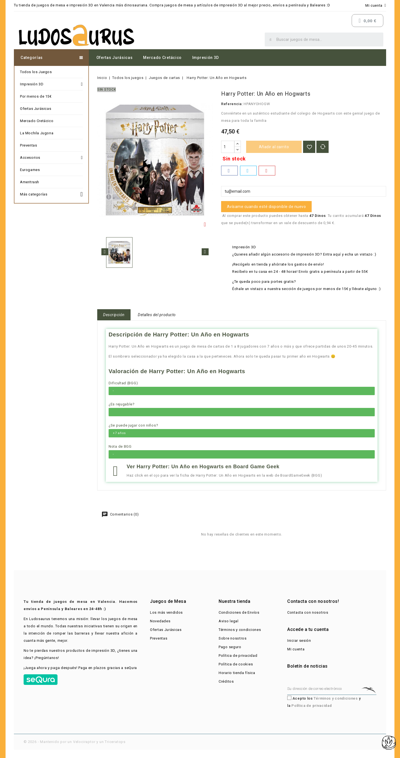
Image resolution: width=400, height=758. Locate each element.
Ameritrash (29, 182)
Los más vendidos (166, 612)
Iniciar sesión (299, 640)
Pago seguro (230, 647)
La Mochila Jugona (36, 133)
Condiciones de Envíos (239, 612)
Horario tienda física (237, 673)
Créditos (226, 681)
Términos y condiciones (240, 630)
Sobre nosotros (233, 638)
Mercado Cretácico (162, 57)
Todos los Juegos (36, 72)
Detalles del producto (157, 315)
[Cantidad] (227, 147)
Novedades (160, 621)
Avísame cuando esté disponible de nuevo (266, 206)
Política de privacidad (238, 655)
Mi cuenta (295, 649)
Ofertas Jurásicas (114, 57)
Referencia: (232, 104)
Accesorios (51, 157)
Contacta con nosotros (307, 612)
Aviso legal (229, 621)
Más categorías (51, 193)
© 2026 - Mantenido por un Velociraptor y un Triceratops (75, 742)
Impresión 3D (205, 57)
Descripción (114, 315)
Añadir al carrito (274, 147)
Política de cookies (236, 664)
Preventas (28, 145)
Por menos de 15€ (36, 96)
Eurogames (30, 170)
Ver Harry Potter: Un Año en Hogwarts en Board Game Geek (203, 466)
